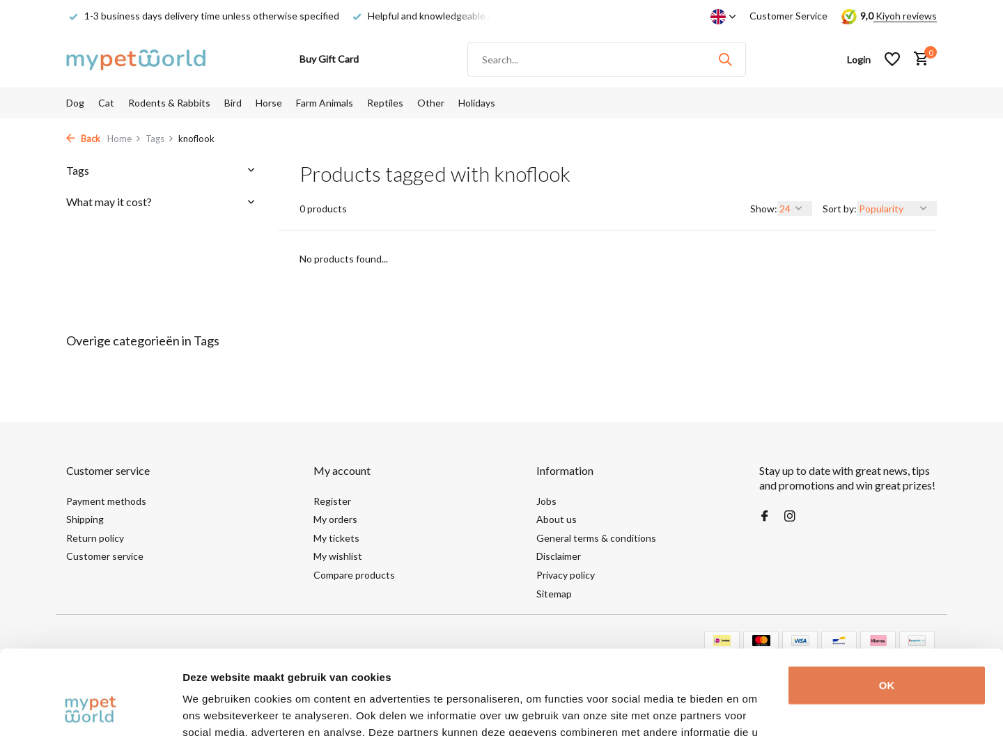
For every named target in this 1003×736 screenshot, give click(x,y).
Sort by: (840, 208)
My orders (335, 519)
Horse (269, 103)
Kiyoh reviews (905, 16)
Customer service (104, 556)
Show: (763, 208)
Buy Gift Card (329, 59)
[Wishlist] (892, 59)
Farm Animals (324, 103)
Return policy (95, 538)
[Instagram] (789, 516)
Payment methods (106, 501)
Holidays (476, 103)
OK (887, 606)
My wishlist (337, 556)
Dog (75, 103)
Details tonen (215, 708)
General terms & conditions (596, 538)
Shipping (85, 519)
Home (124, 138)
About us (556, 519)
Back (83, 138)
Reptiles (385, 103)
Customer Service (788, 16)
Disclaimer (558, 556)
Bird (233, 103)
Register (332, 501)
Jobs (546, 501)
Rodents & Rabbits (169, 103)
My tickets (336, 538)
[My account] (859, 59)
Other (430, 103)
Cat (106, 103)
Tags (160, 138)
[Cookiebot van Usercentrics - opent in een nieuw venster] (90, 708)
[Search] (606, 59)
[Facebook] (764, 516)
